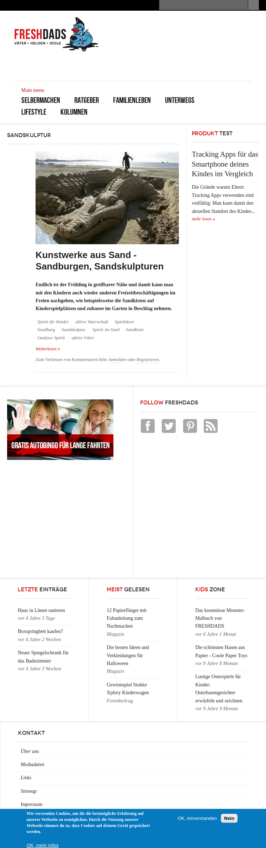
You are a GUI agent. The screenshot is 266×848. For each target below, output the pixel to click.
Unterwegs (180, 100)
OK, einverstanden (197, 818)
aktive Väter (83, 337)
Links (26, 777)
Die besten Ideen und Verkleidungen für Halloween (128, 655)
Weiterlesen (48, 348)
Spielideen (124, 321)
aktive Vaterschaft (91, 321)
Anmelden (117, 359)
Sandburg (46, 329)
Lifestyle (33, 112)
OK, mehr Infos (43, 845)
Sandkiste (135, 329)
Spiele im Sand (106, 329)
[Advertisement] (168, 64)
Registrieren (148, 359)
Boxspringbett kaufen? (40, 631)
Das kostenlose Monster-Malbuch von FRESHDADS (220, 618)
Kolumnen (73, 112)
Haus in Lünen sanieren (41, 610)
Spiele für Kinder (53, 321)
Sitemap (29, 791)
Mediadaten (32, 764)
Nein (229, 818)
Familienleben (132, 100)
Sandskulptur (74, 329)
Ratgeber (86, 100)
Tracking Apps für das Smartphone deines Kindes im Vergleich (225, 164)
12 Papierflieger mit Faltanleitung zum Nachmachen (127, 618)
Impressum (31, 804)
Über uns (30, 751)
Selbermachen (40, 100)
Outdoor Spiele (51, 337)
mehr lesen (202, 218)
